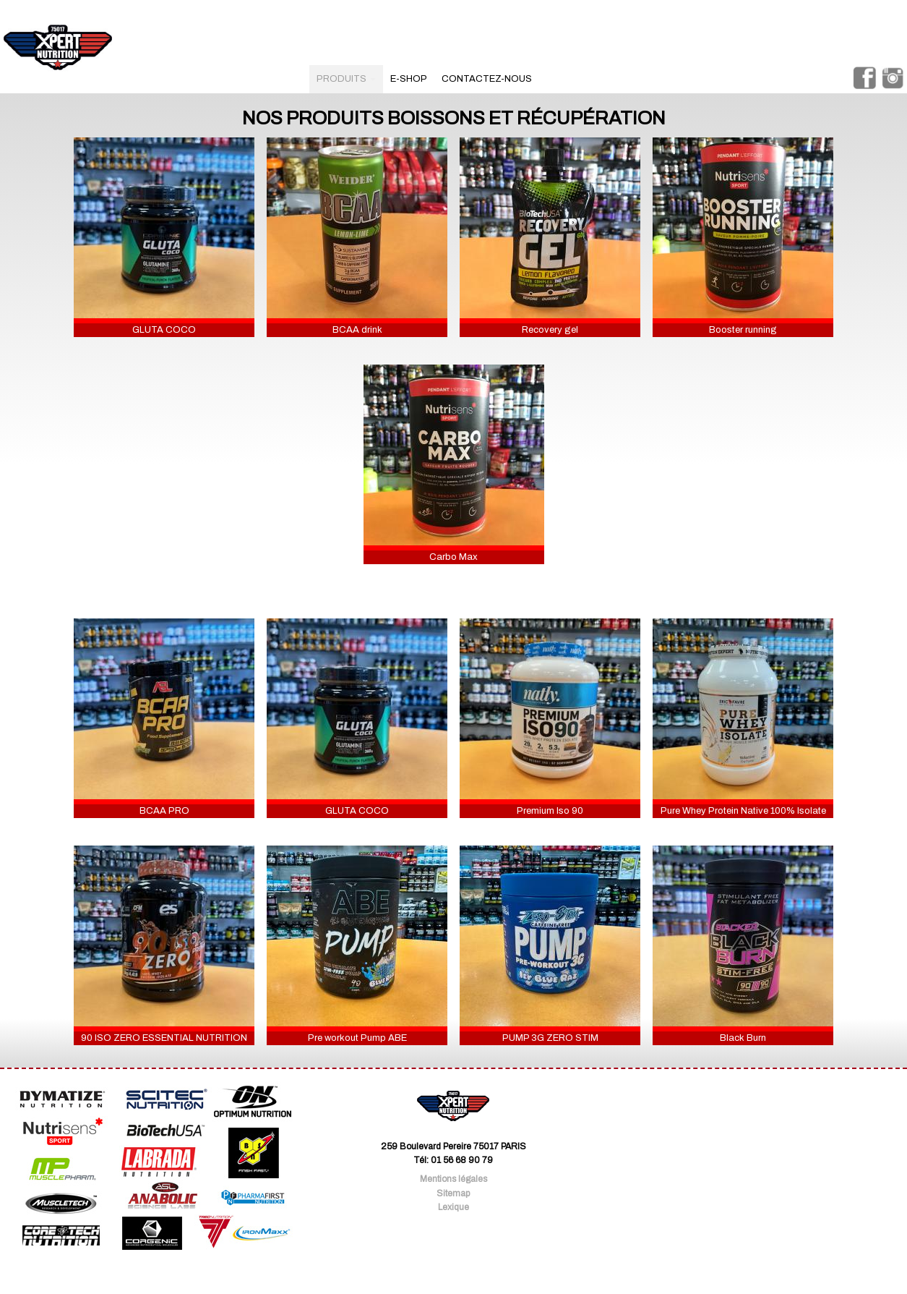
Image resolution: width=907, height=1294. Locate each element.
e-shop (408, 79)
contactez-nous (487, 79)
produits (346, 79)
